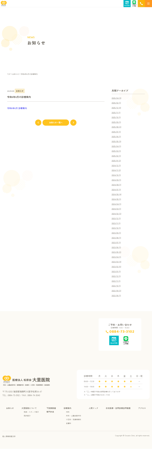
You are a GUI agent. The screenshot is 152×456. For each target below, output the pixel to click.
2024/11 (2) (117, 172)
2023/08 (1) (117, 242)
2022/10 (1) (117, 292)
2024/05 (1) (117, 202)
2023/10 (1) (117, 232)
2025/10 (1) (117, 117)
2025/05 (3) (117, 142)
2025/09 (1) (117, 122)
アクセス (142, 415)
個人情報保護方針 (9, 443)
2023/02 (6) (117, 272)
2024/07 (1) (117, 192)
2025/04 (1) (117, 147)
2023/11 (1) (116, 227)
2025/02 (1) (117, 157)
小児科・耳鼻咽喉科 (73, 426)
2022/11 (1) (116, 287)
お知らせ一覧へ (55, 123)
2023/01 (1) (117, 277)
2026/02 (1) (117, 103)
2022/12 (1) (117, 282)
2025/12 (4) (117, 108)
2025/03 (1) (117, 152)
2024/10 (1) (117, 177)
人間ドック (93, 415)
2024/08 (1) (117, 187)
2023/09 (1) (117, 237)
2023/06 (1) (117, 252)
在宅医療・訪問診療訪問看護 (118, 415)
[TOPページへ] (3, 5)
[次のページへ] (76, 123)
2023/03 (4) (117, 267)
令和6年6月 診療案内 (17, 108)
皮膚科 (68, 430)
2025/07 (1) (117, 132)
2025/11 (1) (116, 113)
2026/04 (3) (117, 98)
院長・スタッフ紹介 (31, 419)
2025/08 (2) (117, 127)
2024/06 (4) (117, 197)
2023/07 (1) (117, 247)
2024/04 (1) (117, 207)
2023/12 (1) (117, 222)
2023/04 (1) (117, 262)
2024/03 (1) (117, 212)
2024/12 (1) (117, 167)
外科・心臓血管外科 (73, 423)
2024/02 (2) (117, 217)
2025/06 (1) (117, 137)
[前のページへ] (35, 123)
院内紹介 (27, 423)
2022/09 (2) (117, 297)
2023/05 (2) (117, 257)
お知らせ (10, 415)
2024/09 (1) (117, 182)
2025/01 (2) (117, 162)
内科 (67, 419)
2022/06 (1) (117, 302)
